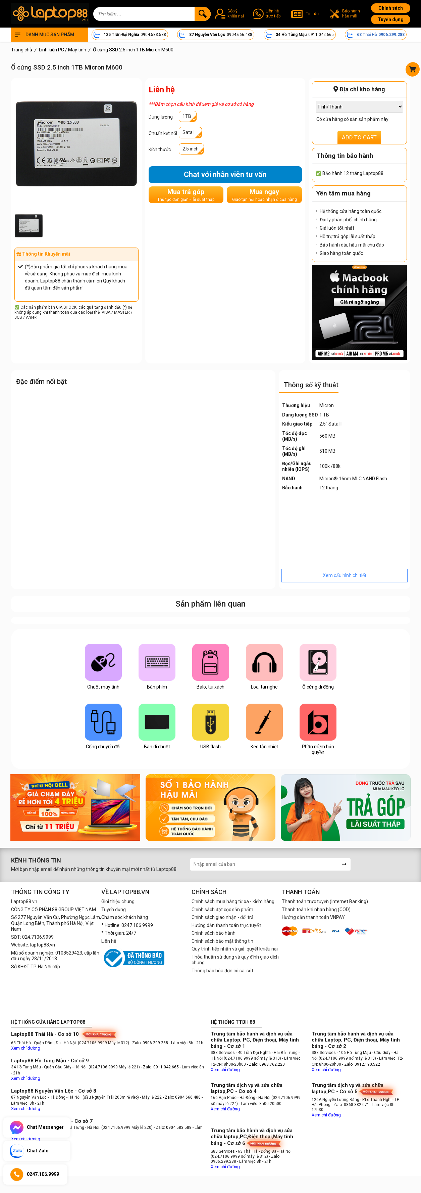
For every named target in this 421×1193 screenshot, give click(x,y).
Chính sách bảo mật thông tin (222, 941)
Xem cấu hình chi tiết (344, 575)
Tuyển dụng (391, 19)
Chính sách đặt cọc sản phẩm (222, 909)
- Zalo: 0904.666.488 (182, 1097)
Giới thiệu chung (118, 901)
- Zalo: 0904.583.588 (173, 1127)
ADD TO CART (359, 137)
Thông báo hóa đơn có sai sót (222, 970)
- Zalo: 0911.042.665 (160, 1067)
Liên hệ (108, 941)
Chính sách (390, 8)
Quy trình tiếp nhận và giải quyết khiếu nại (235, 949)
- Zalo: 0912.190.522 (361, 1064)
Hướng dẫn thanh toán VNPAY (313, 917)
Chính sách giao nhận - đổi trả (223, 917)
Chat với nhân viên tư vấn (225, 174)
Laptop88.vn (24, 901)
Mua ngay (264, 195)
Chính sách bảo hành (213, 933)
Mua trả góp (185, 195)
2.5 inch (190, 148)
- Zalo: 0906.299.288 (149, 1043)
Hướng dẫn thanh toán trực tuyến (226, 925)
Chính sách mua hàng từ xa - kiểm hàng (233, 901)
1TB (186, 116)
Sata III (189, 132)
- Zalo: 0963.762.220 (266, 1064)
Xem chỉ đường (25, 1048)
